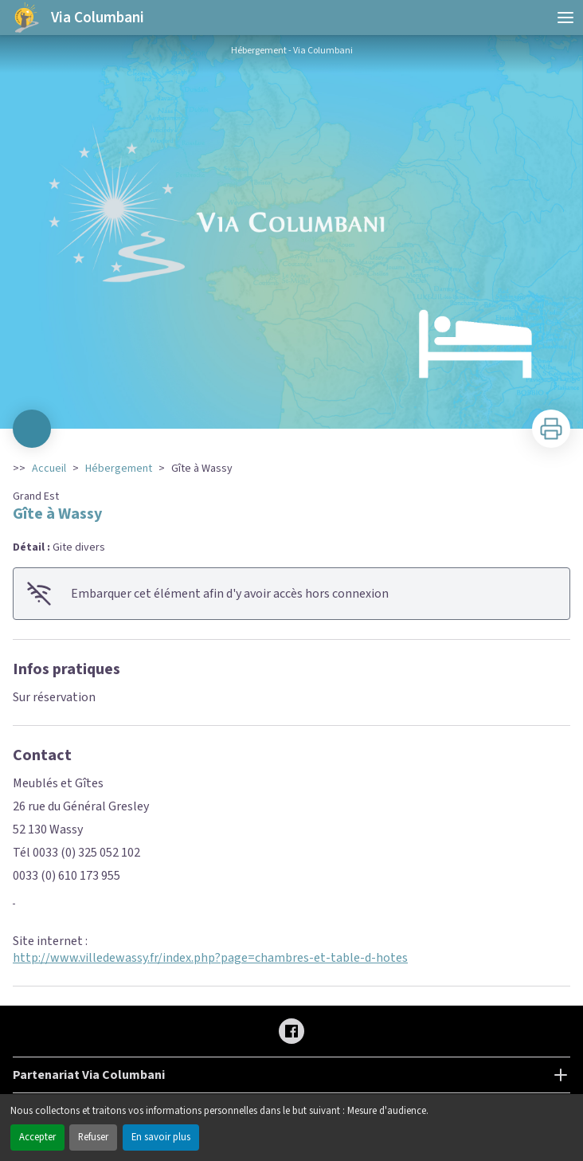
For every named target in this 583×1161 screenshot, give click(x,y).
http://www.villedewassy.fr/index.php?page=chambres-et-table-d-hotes (210, 958)
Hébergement (118, 469)
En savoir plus (160, 1137)
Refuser (93, 1137)
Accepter (37, 1137)
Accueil (49, 469)
